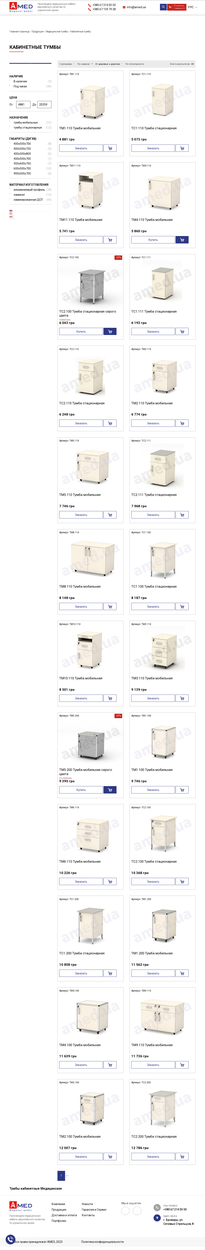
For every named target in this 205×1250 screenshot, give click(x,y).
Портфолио (105, 18)
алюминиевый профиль (32, 193)
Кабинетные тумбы (23, 234)
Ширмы (20, 264)
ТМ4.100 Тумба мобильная (79, 1045)
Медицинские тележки (28, 240)
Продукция (41, 18)
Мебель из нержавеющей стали (32, 321)
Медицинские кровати (27, 215)
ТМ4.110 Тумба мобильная (152, 220)
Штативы (21, 276)
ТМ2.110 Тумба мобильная (152, 403)
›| (77, 1176)
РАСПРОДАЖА (24, 389)
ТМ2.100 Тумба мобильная (79, 1137)
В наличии (32, 84)
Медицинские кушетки (31, 245)
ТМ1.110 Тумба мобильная (79, 128)
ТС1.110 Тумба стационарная (154, 128)
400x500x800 (32, 157)
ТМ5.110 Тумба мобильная (79, 495)
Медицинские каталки (31, 257)
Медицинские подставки (30, 336)
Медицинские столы (26, 271)
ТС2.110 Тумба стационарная (82, 403)
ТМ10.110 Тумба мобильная (80, 678)
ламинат (32, 198)
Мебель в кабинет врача (31, 373)
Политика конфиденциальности (102, 1242)
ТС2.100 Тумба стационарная (154, 862)
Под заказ (32, 89)
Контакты (188, 18)
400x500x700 (32, 147)
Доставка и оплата (73, 18)
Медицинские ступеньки (32, 282)
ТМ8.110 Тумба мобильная (79, 587)
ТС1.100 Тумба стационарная (154, 587)
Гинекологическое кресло (33, 307)
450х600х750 (32, 167)
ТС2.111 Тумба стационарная (154, 495)
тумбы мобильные (32, 126)
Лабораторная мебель (30, 357)
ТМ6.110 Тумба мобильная (79, 862)
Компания (17, 18)
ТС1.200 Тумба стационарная (82, 953)
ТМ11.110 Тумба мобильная (80, 220)
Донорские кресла (28, 301)
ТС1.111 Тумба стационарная (154, 311)
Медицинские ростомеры (32, 313)
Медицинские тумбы (26, 222)
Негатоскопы (24, 288)
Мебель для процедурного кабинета (33, 365)
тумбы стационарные (32, 131)
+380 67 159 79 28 (104, 9)
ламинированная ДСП (32, 203)
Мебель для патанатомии (32, 351)
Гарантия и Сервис (158, 18)
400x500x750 (32, 152)
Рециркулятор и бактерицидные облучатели (26, 399)
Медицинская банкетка (31, 251)
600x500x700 (32, 172)
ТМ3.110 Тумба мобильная (152, 678)
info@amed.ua (136, 7)
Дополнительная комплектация (24, 343)
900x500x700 (32, 177)
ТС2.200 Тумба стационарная (154, 1137)
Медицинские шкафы (27, 295)
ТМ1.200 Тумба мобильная (152, 953)
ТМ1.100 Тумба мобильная (152, 770)
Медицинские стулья (29, 329)
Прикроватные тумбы (25, 228)
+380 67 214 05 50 (104, 5)
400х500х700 (32, 162)
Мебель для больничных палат (32, 381)
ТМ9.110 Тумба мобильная (152, 1045)
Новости (129, 18)
